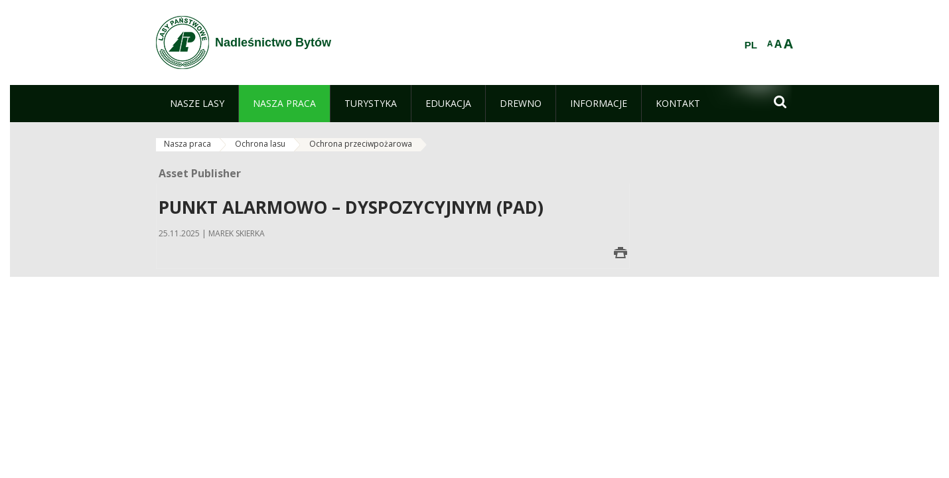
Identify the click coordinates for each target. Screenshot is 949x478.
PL (751, 45)
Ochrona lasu (260, 143)
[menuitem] (197, 103)
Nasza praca (187, 143)
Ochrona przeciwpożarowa (360, 143)
